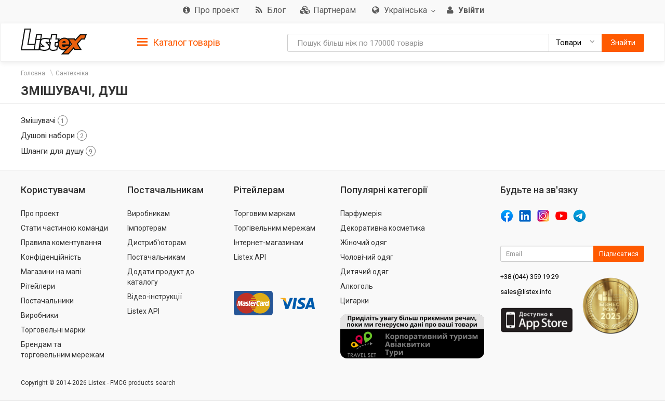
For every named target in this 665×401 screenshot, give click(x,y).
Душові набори (54, 135)
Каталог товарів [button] (178, 42)
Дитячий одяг (364, 272)
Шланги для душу (58, 151)
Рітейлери (38, 286)
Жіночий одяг (363, 242)
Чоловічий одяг (366, 257)
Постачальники (47, 301)
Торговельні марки (53, 330)
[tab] (179, 42)
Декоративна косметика (382, 228)
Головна (33, 73)
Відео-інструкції (154, 296)
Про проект (40, 213)
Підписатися (619, 254)
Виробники (39, 315)
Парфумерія (361, 213)
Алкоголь (356, 286)
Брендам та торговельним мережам (62, 349)
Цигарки (354, 301)
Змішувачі (44, 120)
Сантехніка (72, 73)
